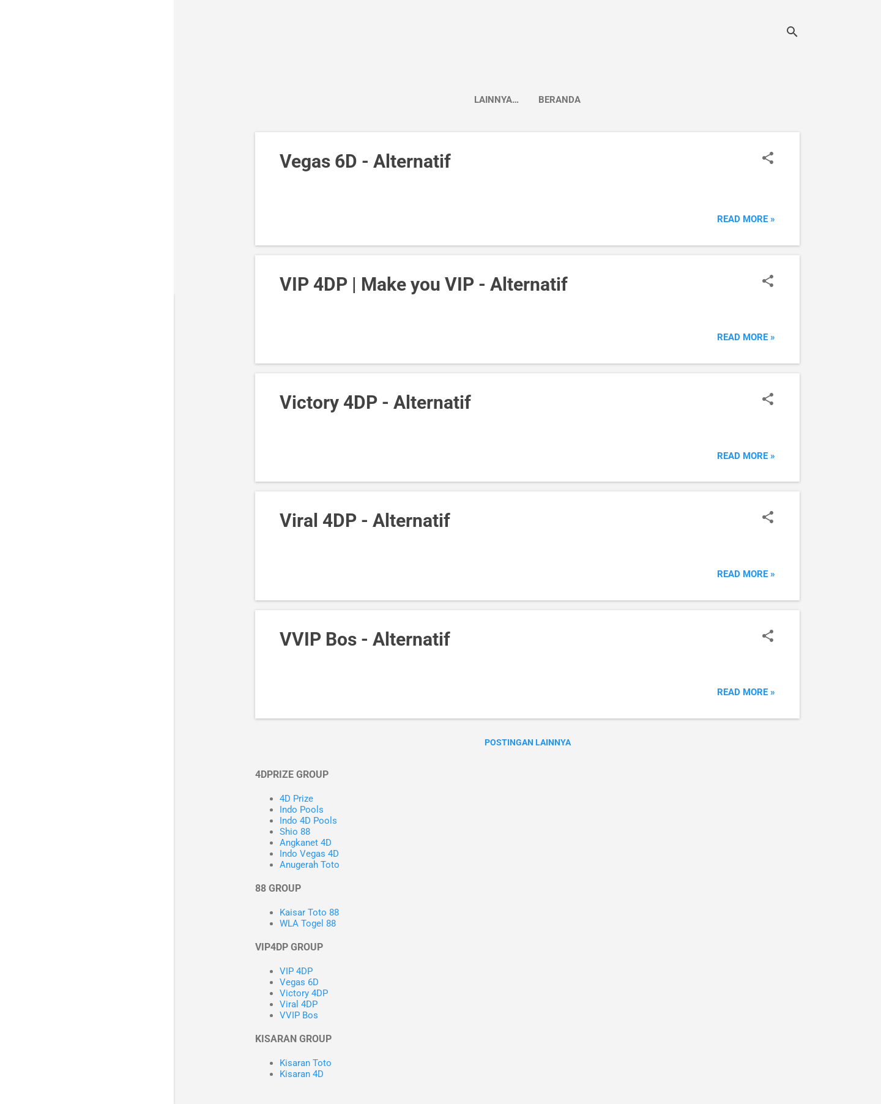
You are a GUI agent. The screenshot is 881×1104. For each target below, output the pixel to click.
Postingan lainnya (528, 742)
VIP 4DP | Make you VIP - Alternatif (424, 284)
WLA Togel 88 (308, 923)
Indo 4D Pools (308, 820)
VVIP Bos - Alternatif (365, 639)
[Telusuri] (792, 33)
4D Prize (296, 798)
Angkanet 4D (306, 842)
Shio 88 (295, 831)
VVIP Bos (299, 1015)
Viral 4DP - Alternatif (365, 520)
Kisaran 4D (302, 1074)
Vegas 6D (299, 982)
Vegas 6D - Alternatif (365, 161)
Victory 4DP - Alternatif (375, 402)
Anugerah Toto (310, 864)
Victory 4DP (304, 993)
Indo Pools (302, 809)
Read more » (746, 219)
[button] (767, 159)
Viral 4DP (299, 1004)
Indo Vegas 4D (309, 853)
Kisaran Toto (306, 1063)
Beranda (528, 99)
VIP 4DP (296, 971)
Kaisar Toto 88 (309, 912)
